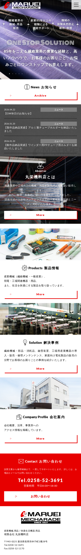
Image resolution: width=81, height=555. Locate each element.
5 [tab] (22, 73)
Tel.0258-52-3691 (40, 480)
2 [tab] (12, 73)
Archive (40, 95)
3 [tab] (15, 73)
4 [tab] (19, 73)
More (40, 215)
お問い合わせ (40, 496)
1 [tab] (9, 73)
